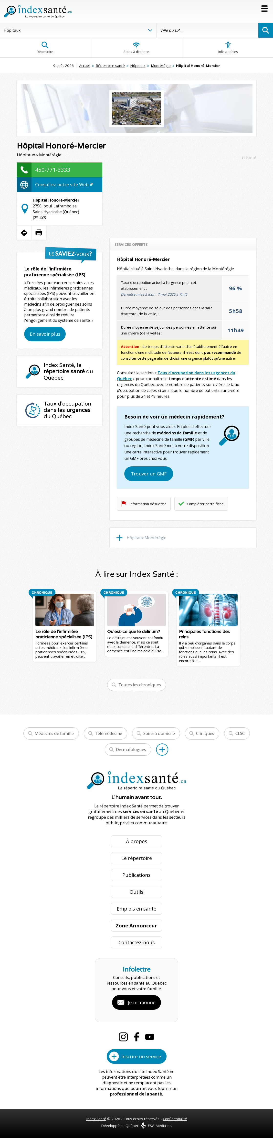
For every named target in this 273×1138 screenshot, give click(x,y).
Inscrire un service (141, 1056)
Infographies (228, 47)
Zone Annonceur (136, 925)
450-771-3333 (52, 169)
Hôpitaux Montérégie (146, 537)
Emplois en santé (136, 908)
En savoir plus (45, 334)
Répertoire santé (110, 65)
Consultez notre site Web (64, 184)
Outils (136, 892)
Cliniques (205, 733)
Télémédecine (108, 733)
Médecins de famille (54, 733)
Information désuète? (147, 503)
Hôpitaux (138, 65)
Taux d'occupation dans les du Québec (67, 410)
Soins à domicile (159, 733)
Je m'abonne (142, 1002)
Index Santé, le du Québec (68, 371)
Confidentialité (175, 1118)
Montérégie (161, 65)
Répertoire (45, 47)
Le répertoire (136, 858)
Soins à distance (136, 47)
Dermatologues (131, 749)
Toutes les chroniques (139, 684)
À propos (136, 841)
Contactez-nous (136, 942)
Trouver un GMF (149, 474)
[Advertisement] (183, 196)
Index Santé (96, 1118)
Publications (136, 875)
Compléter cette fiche (205, 503)
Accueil (84, 65)
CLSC (240, 733)
